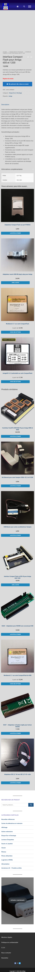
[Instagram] (17, 958)
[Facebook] (15, 958)
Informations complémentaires (11, 164)
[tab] (17, 128)
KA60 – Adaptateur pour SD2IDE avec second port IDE (17, 621)
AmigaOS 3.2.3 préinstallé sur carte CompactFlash (17, 368)
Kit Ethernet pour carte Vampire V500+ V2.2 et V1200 (17, 472)
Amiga (10, 91)
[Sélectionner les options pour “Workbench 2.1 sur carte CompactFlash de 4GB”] (15, 678)
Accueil (5, 47)
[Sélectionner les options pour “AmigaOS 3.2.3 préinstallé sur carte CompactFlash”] (15, 376)
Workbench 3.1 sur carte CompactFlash (17, 318)
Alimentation (5, 859)
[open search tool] (24, 6)
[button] (15, 228)
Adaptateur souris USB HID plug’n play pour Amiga (17, 269)
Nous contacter (6, 948)
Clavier (3, 842)
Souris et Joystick (7, 838)
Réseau (3, 847)
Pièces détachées (6, 851)
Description (5, 99)
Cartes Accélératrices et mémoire (11, 818)
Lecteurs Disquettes (7, 834)
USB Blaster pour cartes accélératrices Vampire (17, 522)
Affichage (4, 822)
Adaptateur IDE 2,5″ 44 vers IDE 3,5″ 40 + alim (17, 769)
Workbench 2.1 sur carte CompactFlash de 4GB (17, 670)
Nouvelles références (8, 814)
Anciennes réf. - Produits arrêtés (11, 863)
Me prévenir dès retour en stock (18, 79)
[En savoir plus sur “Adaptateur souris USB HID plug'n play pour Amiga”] (15, 277)
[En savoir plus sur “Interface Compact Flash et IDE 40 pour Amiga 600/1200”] (15, 579)
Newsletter (4, 953)
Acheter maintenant (17, 895)
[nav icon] (29, 6)
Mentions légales (6, 932)
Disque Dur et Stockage (16, 47)
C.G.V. (3, 942)
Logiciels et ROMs (7, 855)
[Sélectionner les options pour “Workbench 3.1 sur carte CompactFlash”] (15, 327)
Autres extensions (7, 826)
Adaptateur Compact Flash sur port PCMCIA (17, 219)
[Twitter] (20, 958)
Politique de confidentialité (9, 937)
